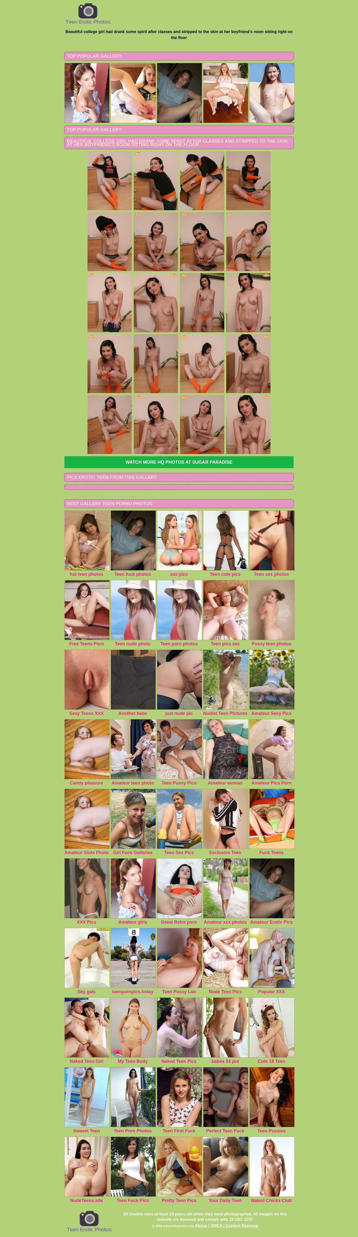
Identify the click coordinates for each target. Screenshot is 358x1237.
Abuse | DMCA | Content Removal (227, 1226)
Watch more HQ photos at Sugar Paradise (179, 462)
